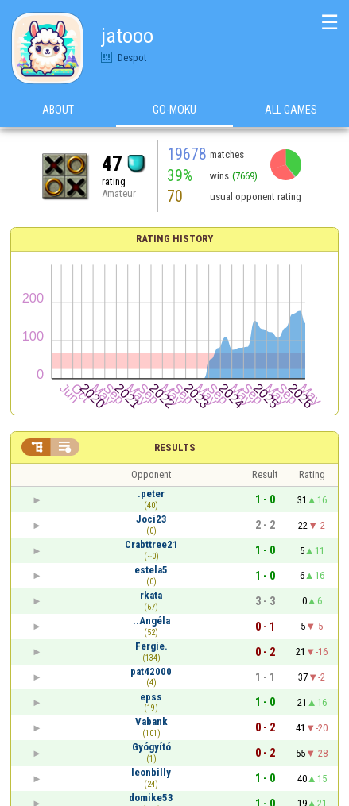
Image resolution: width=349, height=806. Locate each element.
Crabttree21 (151, 544)
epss (151, 697)
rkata (151, 595)
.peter (151, 493)
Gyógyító (151, 747)
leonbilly (151, 772)
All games (291, 110)
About (58, 110)
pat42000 (151, 671)
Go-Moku (174, 110)
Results (175, 447)
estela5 (151, 570)
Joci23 (151, 519)
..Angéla (151, 621)
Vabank (151, 721)
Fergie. (151, 646)
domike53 (151, 798)
